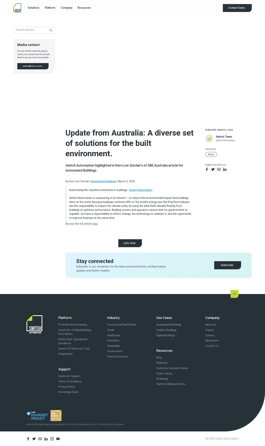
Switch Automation (140, 190)
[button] (33, 8)
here (95, 223)
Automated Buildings (103, 181)
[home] (17, 8)
